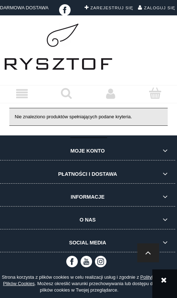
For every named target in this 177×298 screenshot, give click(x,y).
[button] (22, 93)
